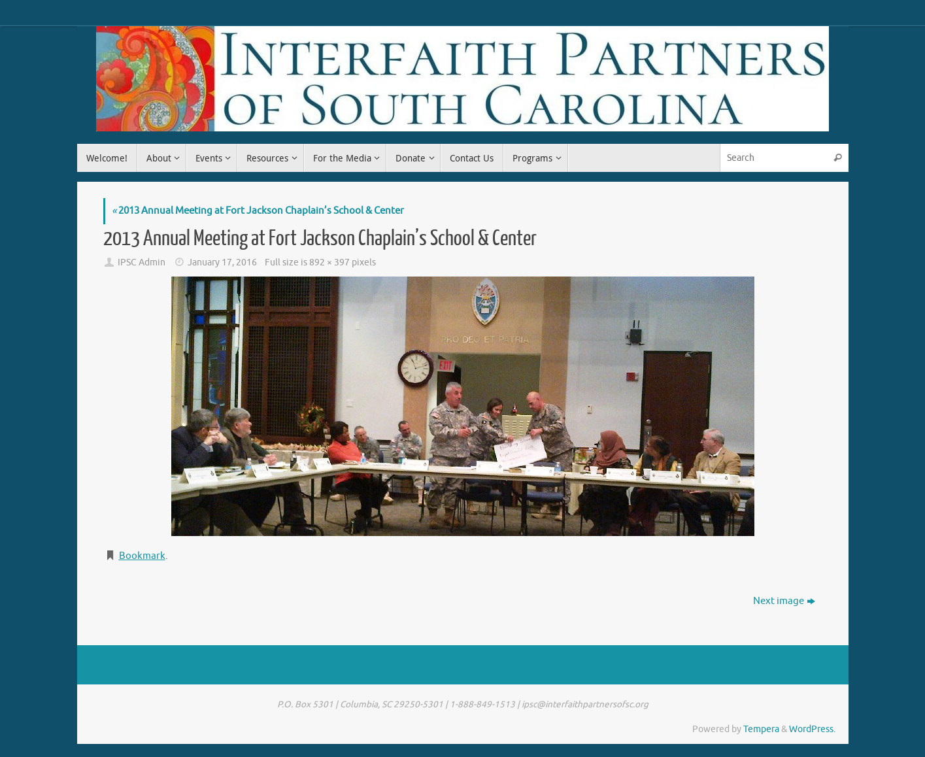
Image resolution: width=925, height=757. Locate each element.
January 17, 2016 (222, 262)
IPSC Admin (141, 262)
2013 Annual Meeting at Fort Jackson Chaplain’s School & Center (258, 211)
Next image (784, 601)
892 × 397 (329, 262)
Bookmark (142, 556)
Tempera (761, 729)
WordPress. (812, 729)
